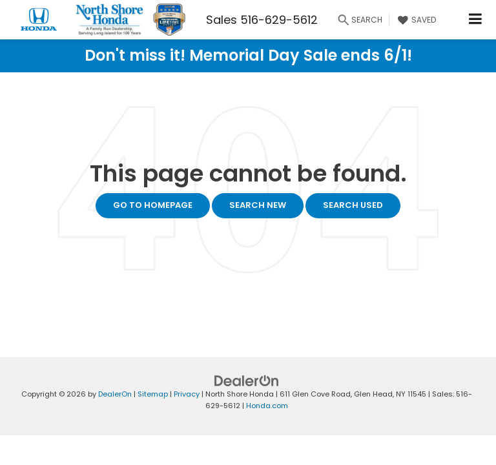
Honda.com (267, 405)
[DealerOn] (247, 380)
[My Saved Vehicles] (415, 20)
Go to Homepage (152, 205)
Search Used (353, 205)
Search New (257, 205)
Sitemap (153, 394)
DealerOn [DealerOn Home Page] (115, 394)
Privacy (187, 394)
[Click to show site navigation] (475, 19)
